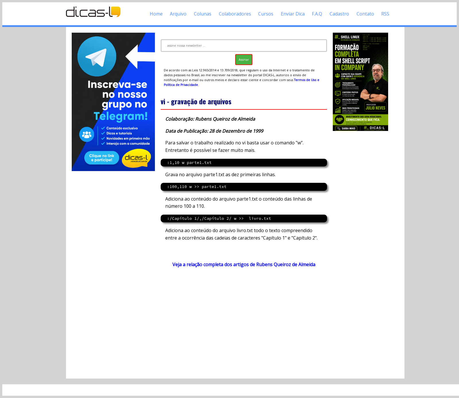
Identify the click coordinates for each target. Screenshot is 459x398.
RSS (385, 14)
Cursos (265, 14)
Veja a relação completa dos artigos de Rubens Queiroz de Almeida (243, 264)
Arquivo (178, 14)
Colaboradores (235, 14)
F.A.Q (317, 14)
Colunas (202, 14)
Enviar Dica (293, 14)
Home (156, 14)
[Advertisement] (244, 323)
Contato (365, 14)
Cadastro (339, 14)
